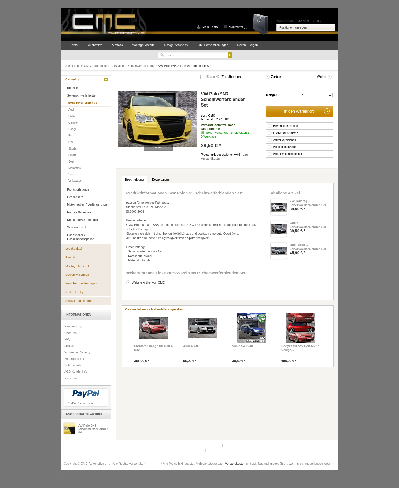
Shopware (90, 477)
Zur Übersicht (232, 77)
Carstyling (117, 65)
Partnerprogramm (168, 445)
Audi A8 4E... (192, 346)
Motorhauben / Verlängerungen (88, 204)
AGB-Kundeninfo (75, 371)
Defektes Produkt (142, 445)
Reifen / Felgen (247, 45)
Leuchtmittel (94, 45)
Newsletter (182, 450)
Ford (71, 135)
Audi (71, 109)
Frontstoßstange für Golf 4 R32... (153, 348)
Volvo (71, 174)
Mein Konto (210, 27)
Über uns (70, 333)
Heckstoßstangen (79, 212)
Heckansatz (75, 197)
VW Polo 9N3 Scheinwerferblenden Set (93, 429)
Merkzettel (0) (238, 27)
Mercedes (74, 168)
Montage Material (143, 45)
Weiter (321, 77)
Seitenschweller (77, 227)
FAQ (67, 339)
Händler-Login (73, 326)
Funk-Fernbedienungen (212, 45)
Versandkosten (235, 463)
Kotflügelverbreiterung (83, 219)
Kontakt (69, 345)
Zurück (276, 77)
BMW (71, 116)
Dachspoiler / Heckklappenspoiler (80, 237)
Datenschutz (72, 365)
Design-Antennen (176, 45)
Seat (71, 161)
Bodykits (73, 87)
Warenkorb (262, 24)
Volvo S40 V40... (243, 346)
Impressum (71, 378)
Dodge (72, 129)
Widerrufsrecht (74, 358)
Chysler (73, 122)
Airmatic (117, 45)
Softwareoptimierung (79, 300)
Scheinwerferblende (141, 65)
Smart (72, 154)
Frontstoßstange (78, 189)
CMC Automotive (108, 25)
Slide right (329, 336)
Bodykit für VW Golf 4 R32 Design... (300, 348)
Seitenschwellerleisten (82, 95)
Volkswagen (75, 180)
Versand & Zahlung (77, 352)
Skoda (72, 148)
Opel (71, 142)
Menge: (271, 95)
